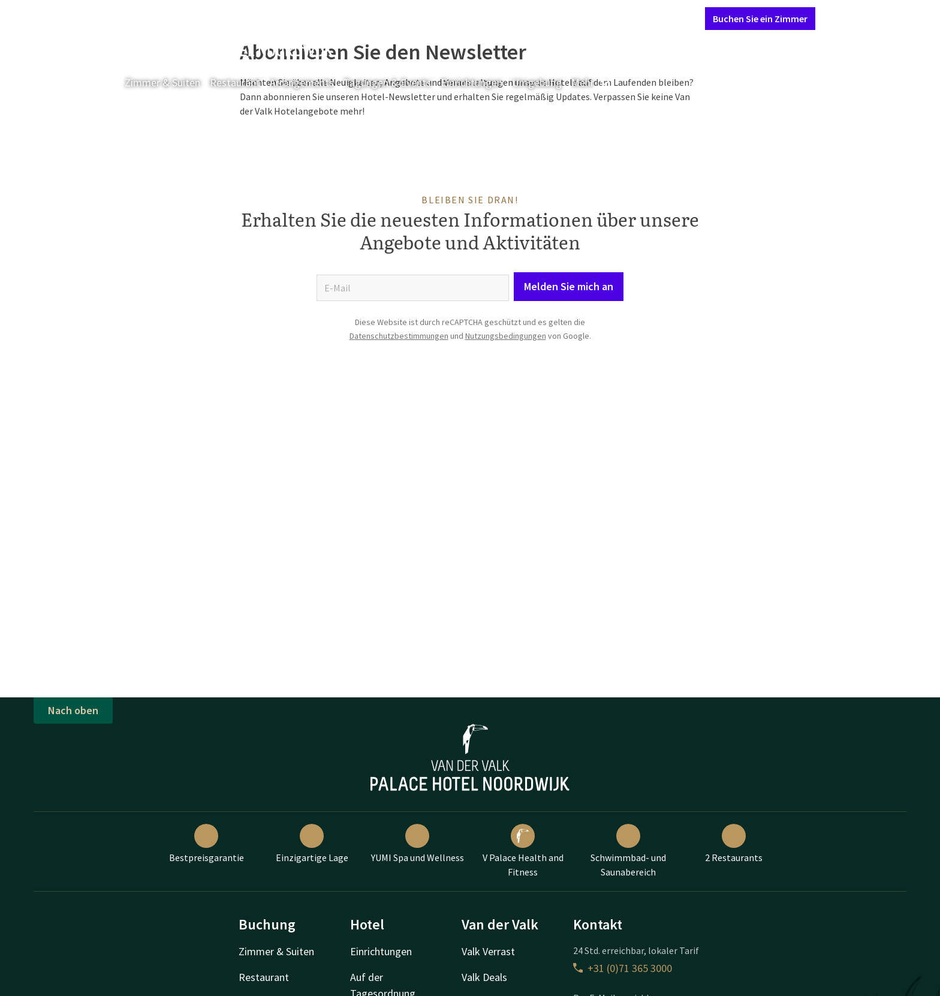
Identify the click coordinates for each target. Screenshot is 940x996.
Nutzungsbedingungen (505, 335)
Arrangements (302, 82)
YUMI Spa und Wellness (417, 843)
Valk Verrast (488, 951)
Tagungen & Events (387, 82)
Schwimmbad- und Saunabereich (628, 851)
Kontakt (558, 18)
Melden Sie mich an (568, 286)
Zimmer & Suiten (162, 82)
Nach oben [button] (73, 710)
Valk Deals (484, 977)
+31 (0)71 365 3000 (622, 968)
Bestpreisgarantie (206, 843)
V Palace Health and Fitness (523, 851)
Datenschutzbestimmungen (399, 335)
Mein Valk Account (623, 18)
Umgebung (537, 82)
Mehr (591, 82)
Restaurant (235, 82)
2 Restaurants (734, 843)
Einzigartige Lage (312, 843)
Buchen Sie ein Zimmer (760, 19)
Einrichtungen (471, 82)
